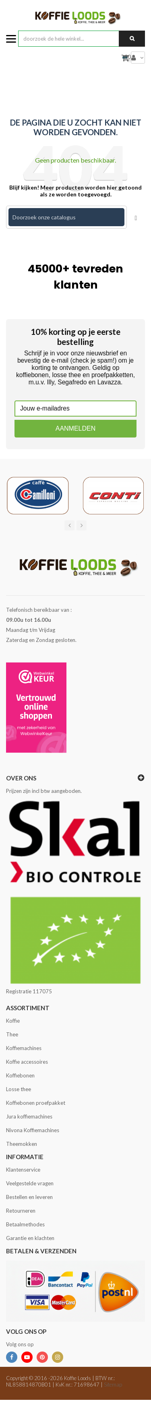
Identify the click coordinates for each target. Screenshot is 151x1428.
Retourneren (20, 1210)
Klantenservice (23, 1169)
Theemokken (21, 1144)
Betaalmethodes (25, 1224)
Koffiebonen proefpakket (35, 1103)
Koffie (13, 1020)
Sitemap (113, 1384)
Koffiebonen (20, 1075)
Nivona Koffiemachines (32, 1130)
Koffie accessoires (27, 1062)
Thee (12, 1034)
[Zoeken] (66, 217)
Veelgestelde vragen (30, 1183)
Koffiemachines (23, 1048)
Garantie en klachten (30, 1238)
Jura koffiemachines (29, 1116)
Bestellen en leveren (29, 1197)
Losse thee (18, 1089)
